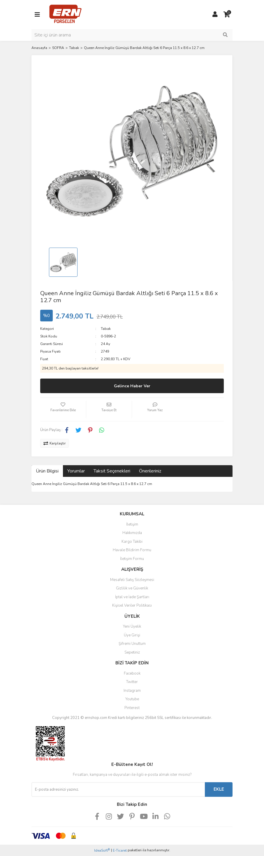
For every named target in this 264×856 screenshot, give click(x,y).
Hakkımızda (132, 532)
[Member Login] (215, 14)
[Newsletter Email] (118, 789)
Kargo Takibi (132, 541)
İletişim (132, 524)
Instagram (132, 690)
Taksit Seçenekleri (112, 471)
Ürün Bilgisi (47, 471)
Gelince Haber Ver (132, 386)
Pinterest (132, 707)
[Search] (132, 35)
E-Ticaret (120, 850)
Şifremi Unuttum (132, 643)
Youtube (132, 699)
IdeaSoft (102, 850)
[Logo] (65, 14)
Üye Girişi (132, 635)
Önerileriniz (150, 471)
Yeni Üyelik (132, 626)
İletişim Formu (132, 558)
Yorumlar (76, 471)
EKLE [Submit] (219, 789)
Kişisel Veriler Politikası (132, 605)
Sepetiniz (132, 652)
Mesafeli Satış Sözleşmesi (132, 579)
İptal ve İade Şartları (132, 597)
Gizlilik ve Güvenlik (132, 588)
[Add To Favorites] (63, 409)
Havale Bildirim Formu (132, 550)
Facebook (132, 673)
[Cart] (227, 14)
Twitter (132, 682)
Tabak (106, 328)
